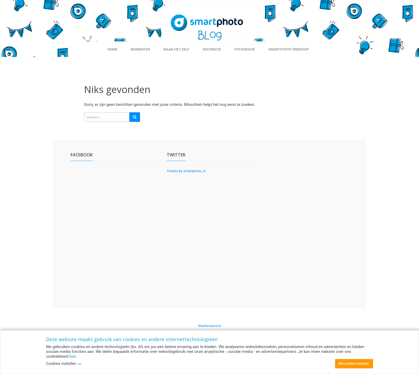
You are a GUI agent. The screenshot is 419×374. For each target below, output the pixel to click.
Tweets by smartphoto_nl (186, 171)
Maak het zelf (176, 49)
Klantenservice (209, 326)
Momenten (140, 49)
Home (112, 49)
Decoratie (212, 49)
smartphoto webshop (288, 49)
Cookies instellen (64, 363)
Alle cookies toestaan (353, 363)
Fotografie (244, 49)
